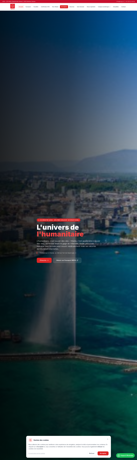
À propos (28, 6)
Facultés (36, 6)
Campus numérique (104, 6)
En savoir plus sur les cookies (37, 453)
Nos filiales (55, 6)
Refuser (91, 453)
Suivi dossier (80, 6)
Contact (123, 6)
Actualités (116, 6)
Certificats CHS (45, 6)
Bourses (72, 6)
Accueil (21, 6)
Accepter (103, 453)
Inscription (64, 6)
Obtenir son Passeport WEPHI (67, 260)
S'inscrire (44, 260)
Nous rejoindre (91, 6)
